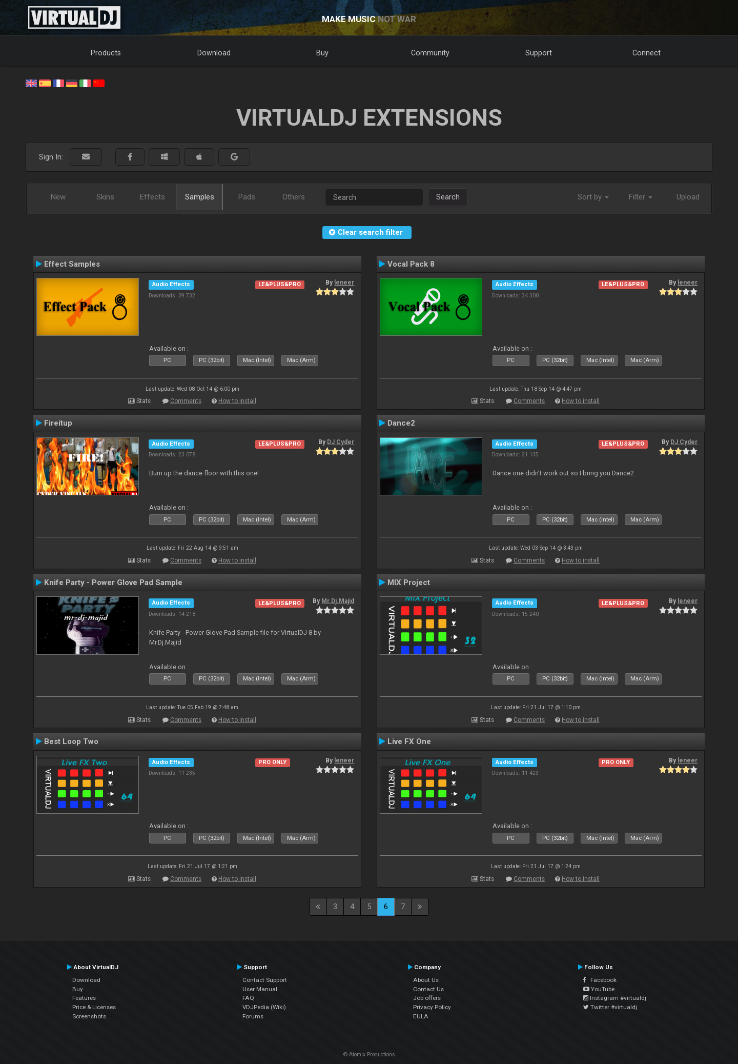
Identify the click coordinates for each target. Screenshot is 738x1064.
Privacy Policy (432, 1007)
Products (106, 53)
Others (293, 197)
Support (538, 53)
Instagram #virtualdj (614, 997)
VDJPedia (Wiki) (264, 1007)
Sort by (593, 197)
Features (84, 997)
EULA (420, 1016)
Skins (105, 197)
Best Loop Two (71, 741)
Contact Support (264, 979)
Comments (185, 401)
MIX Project (408, 582)
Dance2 (401, 423)
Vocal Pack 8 (411, 264)
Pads (246, 197)
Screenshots (89, 1016)
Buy (322, 53)
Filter (640, 197)
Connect (646, 53)
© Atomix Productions (369, 1054)
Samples (199, 197)
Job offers (427, 997)
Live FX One (409, 741)
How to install (237, 401)
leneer (344, 282)
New (58, 197)
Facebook (600, 979)
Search (448, 197)
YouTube (598, 989)
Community (430, 53)
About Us (426, 979)
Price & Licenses (94, 1007)
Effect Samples (72, 264)
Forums (252, 1016)
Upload (688, 197)
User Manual (259, 989)
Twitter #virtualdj (610, 1007)
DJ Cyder (340, 442)
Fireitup (58, 423)
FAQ (248, 997)
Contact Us (428, 989)
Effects (152, 197)
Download (214, 53)
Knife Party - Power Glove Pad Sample (113, 582)
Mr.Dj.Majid (337, 601)
